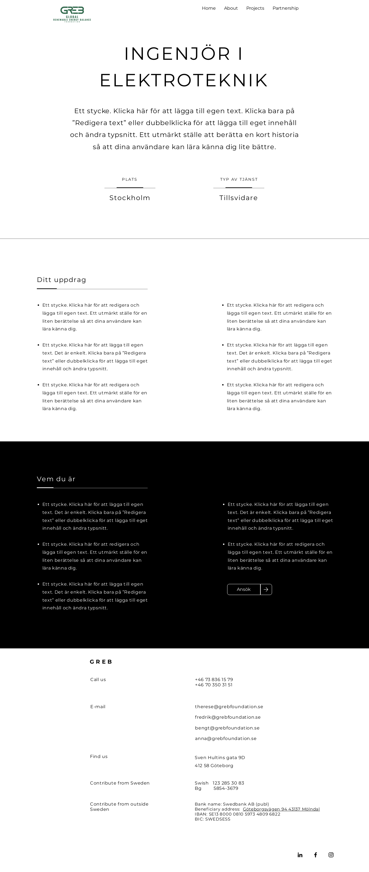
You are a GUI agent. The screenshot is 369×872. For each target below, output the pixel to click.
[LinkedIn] (300, 855)
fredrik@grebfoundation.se (228, 717)
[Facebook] (315, 855)
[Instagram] (331, 855)
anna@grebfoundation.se (226, 738)
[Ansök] (243, 589)
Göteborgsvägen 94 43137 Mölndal (281, 809)
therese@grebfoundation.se (229, 706)
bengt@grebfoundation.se (227, 728)
